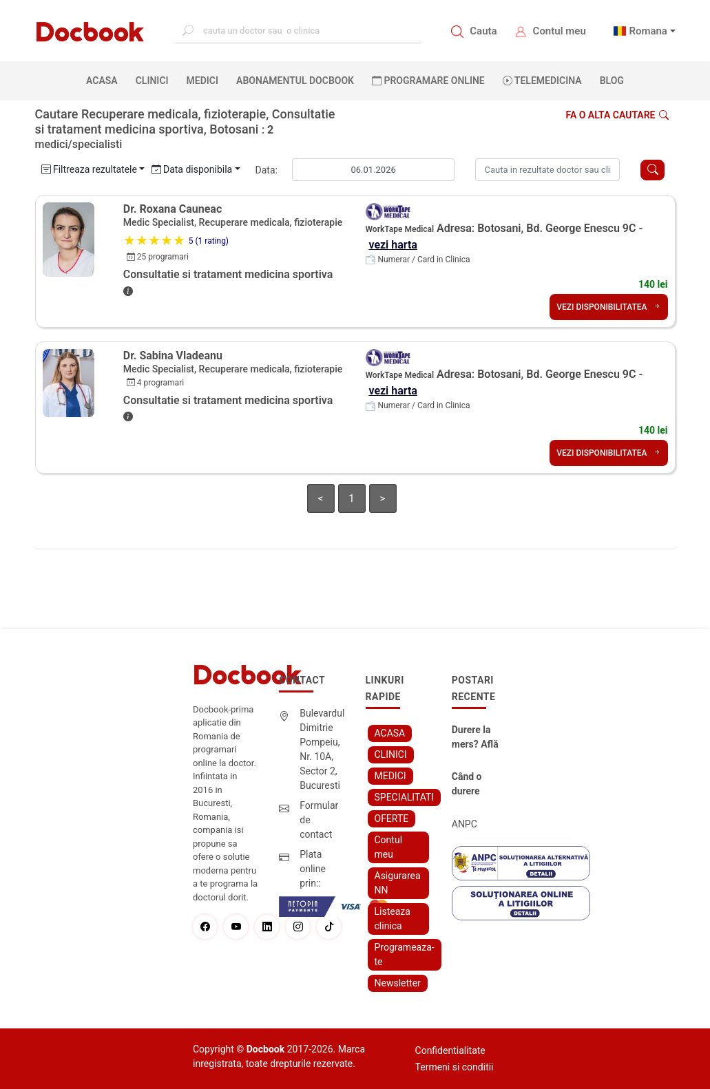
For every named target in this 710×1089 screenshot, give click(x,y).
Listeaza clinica (392, 918)
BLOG (612, 80)
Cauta (483, 31)
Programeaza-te (405, 954)
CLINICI (152, 80)
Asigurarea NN (398, 883)
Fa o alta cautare (616, 114)
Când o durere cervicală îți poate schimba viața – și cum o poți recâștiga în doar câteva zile (477, 785)
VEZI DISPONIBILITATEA (608, 307)
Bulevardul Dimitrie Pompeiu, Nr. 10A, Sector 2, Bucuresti (322, 749)
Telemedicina (542, 80)
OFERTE (392, 818)
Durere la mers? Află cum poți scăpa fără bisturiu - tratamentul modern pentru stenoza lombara (477, 738)
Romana (648, 31)
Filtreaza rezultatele (89, 169)
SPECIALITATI (405, 797)
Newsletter (398, 982)
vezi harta (393, 244)
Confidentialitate (450, 1050)
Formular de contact (319, 820)
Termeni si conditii (454, 1066)
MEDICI (202, 80)
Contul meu (559, 31)
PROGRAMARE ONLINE (428, 80)
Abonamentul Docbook (295, 80)
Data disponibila (192, 169)
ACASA (104, 80)
